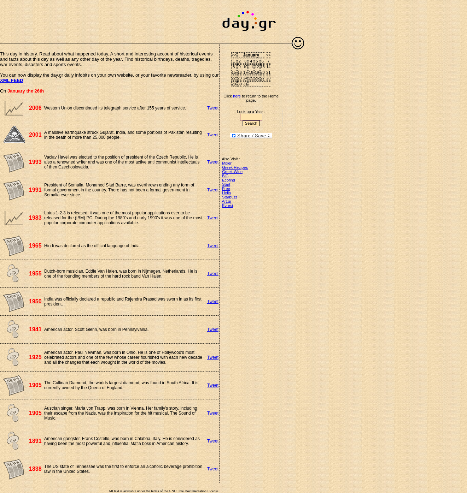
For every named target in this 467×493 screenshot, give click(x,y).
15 (234, 72)
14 (268, 67)
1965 (35, 246)
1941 (35, 329)
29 (234, 84)
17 (245, 72)
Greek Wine (232, 172)
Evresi (227, 205)
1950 (35, 301)
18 (251, 72)
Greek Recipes (235, 167)
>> (268, 55)
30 (240, 84)
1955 (35, 274)
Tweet (212, 108)
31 (245, 84)
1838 (35, 469)
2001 (35, 135)
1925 (35, 357)
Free (226, 188)
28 (268, 78)
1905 (35, 385)
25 (251, 78)
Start (226, 184)
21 (268, 72)
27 (263, 78)
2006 (35, 108)
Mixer (227, 163)
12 (257, 67)
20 (263, 72)
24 (245, 78)
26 (257, 78)
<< (234, 55)
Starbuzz (229, 197)
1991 (35, 190)
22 (234, 78)
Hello (226, 193)
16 (240, 72)
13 (263, 67)
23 (240, 78)
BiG (225, 176)
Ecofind (228, 180)
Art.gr (227, 201)
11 (251, 67)
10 (245, 67)
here (237, 96)
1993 (35, 162)
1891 (35, 441)
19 (257, 72)
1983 (35, 218)
